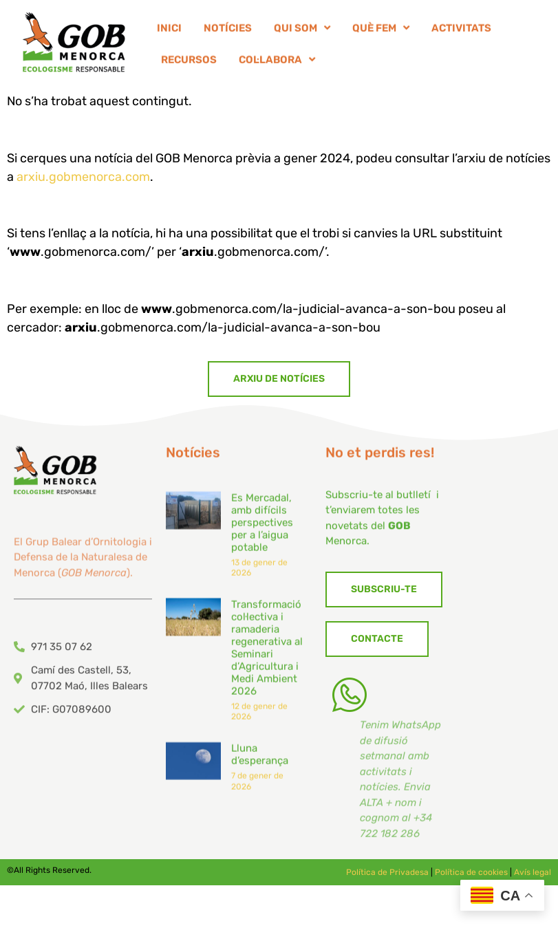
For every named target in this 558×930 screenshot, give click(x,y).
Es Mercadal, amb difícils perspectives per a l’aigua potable (262, 539)
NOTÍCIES (228, 31)
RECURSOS (189, 62)
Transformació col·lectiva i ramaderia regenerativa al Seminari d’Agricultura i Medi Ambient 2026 (267, 664)
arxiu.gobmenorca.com (83, 176)
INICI (169, 31)
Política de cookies (471, 872)
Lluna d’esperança (259, 771)
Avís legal (532, 872)
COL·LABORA (277, 63)
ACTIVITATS (461, 31)
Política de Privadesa (387, 872)
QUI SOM (302, 31)
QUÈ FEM (380, 31)
